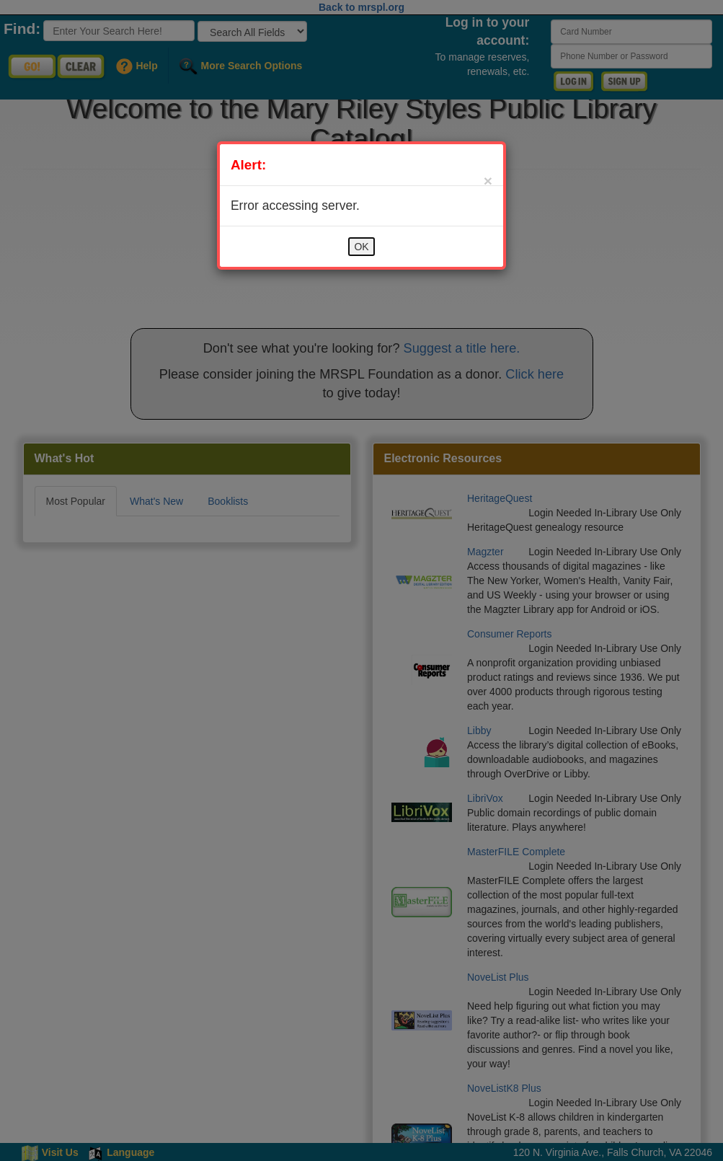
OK (361, 246)
